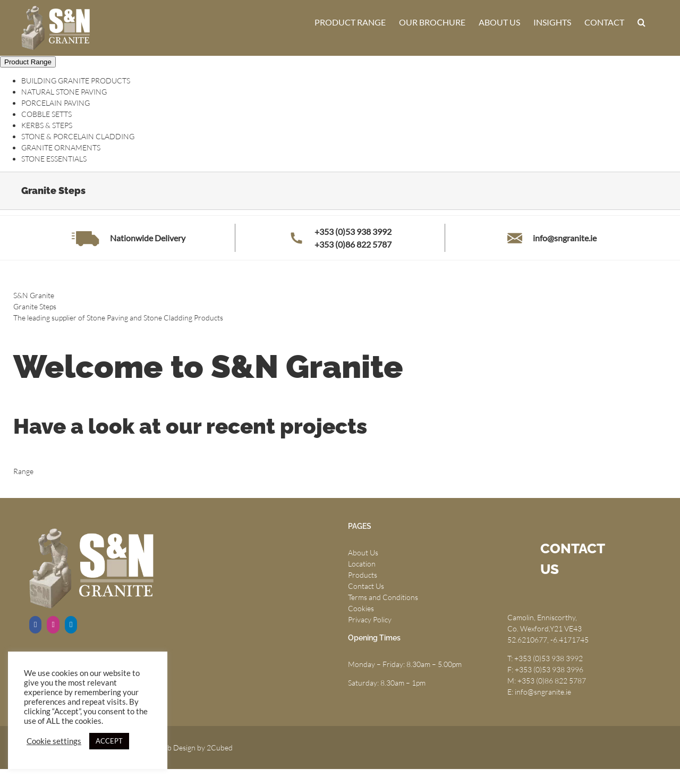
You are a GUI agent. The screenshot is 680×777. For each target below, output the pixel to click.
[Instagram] (53, 625)
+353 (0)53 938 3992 (353, 231)
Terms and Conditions (383, 597)
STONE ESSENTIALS (54, 158)
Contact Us (366, 585)
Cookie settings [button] (54, 741)
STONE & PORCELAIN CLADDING (77, 136)
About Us (363, 552)
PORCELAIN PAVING (55, 102)
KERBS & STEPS (46, 125)
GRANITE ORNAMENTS (60, 147)
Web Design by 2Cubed (194, 747)
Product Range (28, 62)
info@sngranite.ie (565, 238)
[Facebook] (35, 625)
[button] (641, 22)
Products (362, 574)
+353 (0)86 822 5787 (353, 244)
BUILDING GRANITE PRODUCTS (75, 80)
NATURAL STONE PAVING (64, 91)
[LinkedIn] (71, 625)
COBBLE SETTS (46, 114)
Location (362, 563)
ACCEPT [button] (109, 741)
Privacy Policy (370, 619)
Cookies (361, 608)
